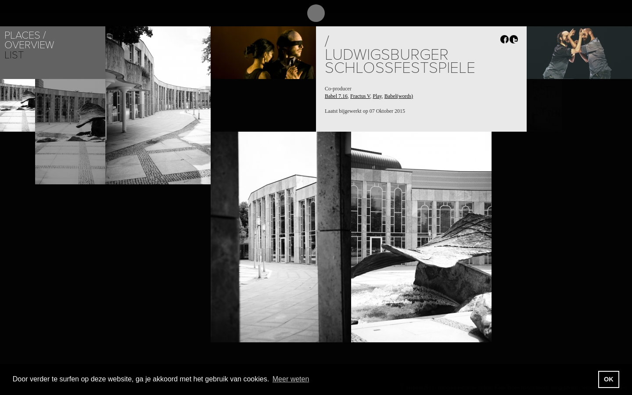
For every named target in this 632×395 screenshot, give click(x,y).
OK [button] (609, 379)
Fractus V (360, 96)
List (14, 55)
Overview (29, 45)
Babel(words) (398, 96)
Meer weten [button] (291, 379)
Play (377, 96)
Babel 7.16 (336, 96)
